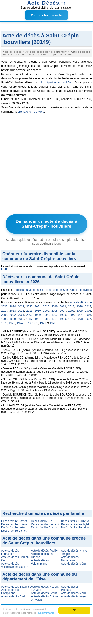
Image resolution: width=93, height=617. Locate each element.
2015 (88, 306)
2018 (63, 306)
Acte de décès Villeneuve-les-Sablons (15, 565)
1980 (63, 319)
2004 (88, 310)
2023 (21, 306)
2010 (38, 310)
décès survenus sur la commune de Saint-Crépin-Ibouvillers (54, 290)
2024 (12, 306)
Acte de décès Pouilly (44, 550)
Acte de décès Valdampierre (40, 562)
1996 (63, 314)
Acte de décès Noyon (74, 596)
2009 (46, 310)
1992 (4, 319)
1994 (80, 314)
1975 (12, 323)
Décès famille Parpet (14, 521)
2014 (4, 310)
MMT (4, 269)
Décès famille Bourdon (75, 527)
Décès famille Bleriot (13, 530)
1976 (4, 323)
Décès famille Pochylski (75, 524)
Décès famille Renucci (45, 524)
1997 (54, 314)
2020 (46, 306)
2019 (54, 306)
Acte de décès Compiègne (10, 591)
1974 (20, 323)
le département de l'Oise (57, 82)
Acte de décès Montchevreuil (70, 559)
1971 (43, 323)
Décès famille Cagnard (45, 527)
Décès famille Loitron (14, 527)
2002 (12, 314)
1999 (38, 314)
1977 (88, 319)
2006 (71, 310)
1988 (21, 319)
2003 (4, 314)
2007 (63, 310)
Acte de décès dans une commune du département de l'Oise (39, 576)
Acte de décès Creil (13, 596)
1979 (71, 319)
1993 (88, 314)
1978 (80, 319)
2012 (21, 310)
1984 (38, 319)
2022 (29, 306)
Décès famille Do (41, 521)
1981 (54, 319)
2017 (71, 306)
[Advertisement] (46, 164)
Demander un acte (46, 15)
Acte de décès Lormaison (10, 552)
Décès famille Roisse (14, 524)
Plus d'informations (46, 612)
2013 (12, 310)
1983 (46, 319)
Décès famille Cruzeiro (75, 521)
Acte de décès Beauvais (16, 586)
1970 (53, 323)
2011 (29, 310)
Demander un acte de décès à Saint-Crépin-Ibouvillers (47, 224)
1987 (29, 319)
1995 (71, 314)
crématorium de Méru (31, 111)
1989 (12, 319)
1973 (27, 323)
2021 (38, 306)
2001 (21, 314)
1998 (46, 314)
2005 (80, 310)
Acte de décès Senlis (44, 593)
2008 (54, 310)
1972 (35, 323)
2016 (80, 306)
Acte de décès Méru (73, 563)
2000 (29, 314)
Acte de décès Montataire (70, 588)
